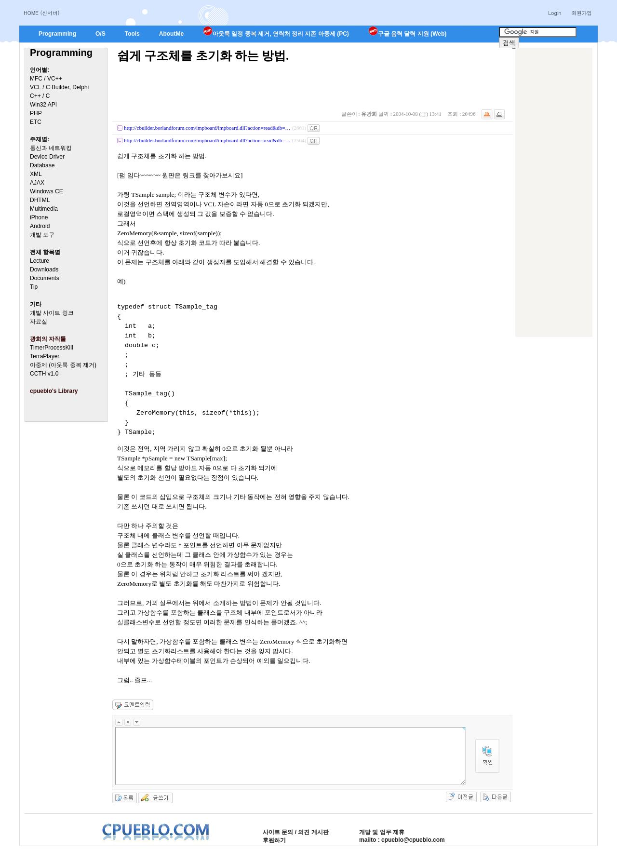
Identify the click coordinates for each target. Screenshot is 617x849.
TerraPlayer (44, 356)
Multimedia (44, 208)
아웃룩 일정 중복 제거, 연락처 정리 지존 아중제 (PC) (276, 33)
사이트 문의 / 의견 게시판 (296, 832)
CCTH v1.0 (44, 373)
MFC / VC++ (46, 78)
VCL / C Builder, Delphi (59, 87)
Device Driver (47, 156)
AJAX (37, 182)
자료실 (38, 321)
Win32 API (43, 104)
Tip (34, 286)
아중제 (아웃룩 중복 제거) (63, 365)
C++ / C (40, 96)
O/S (100, 33)
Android (40, 226)
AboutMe (171, 33)
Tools (132, 33)
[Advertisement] (553, 192)
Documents (44, 278)
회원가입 (581, 12)
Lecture (39, 260)
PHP (36, 113)
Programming (57, 33)
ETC (35, 122)
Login (554, 12)
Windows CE (46, 191)
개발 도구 (42, 234)
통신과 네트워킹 (51, 148)
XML (36, 174)
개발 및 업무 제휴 (381, 832)
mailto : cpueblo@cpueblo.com (402, 839)
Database (42, 165)
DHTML (40, 200)
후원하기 (274, 840)
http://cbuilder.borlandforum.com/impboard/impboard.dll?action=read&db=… (207, 128)
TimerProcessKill (51, 347)
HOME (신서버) (42, 12)
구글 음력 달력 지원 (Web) (407, 33)
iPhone (39, 217)
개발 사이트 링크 (52, 313)
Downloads (44, 269)
